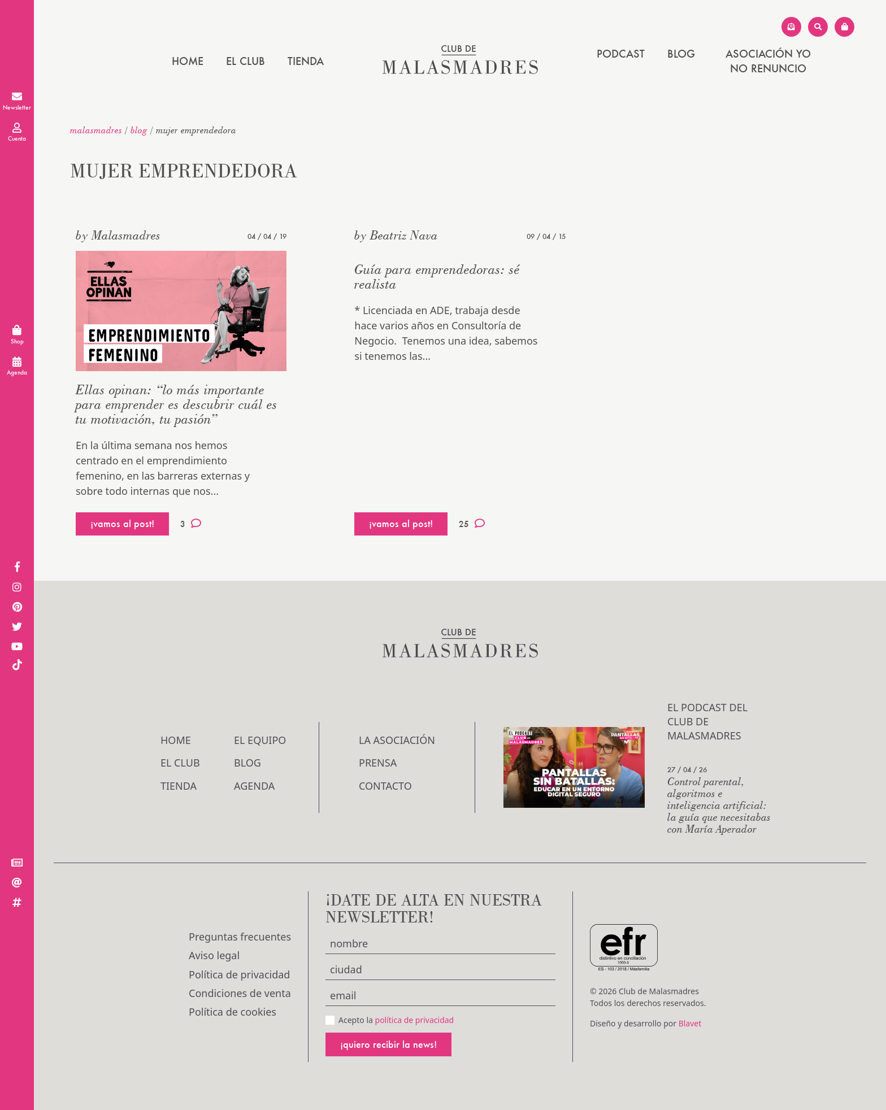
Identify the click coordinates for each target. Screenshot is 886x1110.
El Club (245, 61)
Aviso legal (214, 955)
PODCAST (621, 53)
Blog (681, 53)
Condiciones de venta (240, 993)
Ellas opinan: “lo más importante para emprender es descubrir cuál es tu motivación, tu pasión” (176, 404)
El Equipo (260, 740)
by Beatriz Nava (396, 235)
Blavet (690, 1023)
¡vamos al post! (122, 523)
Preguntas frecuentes (240, 936)
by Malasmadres (118, 235)
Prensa (378, 762)
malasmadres (96, 130)
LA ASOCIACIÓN (397, 740)
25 (472, 523)
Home (187, 61)
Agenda (254, 786)
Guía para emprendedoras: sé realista (437, 276)
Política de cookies (232, 1011)
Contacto (385, 786)
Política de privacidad (239, 974)
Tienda (306, 61)
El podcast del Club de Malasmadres (707, 721)
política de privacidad (414, 1020)
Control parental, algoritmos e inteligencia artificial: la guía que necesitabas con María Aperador (719, 804)
